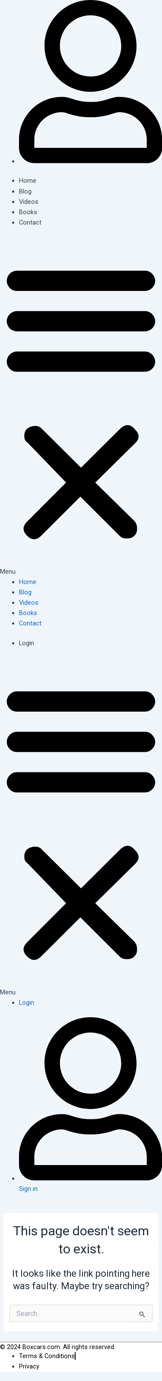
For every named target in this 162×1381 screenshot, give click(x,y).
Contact (30, 222)
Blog (25, 191)
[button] (81, 407)
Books (28, 212)
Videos (28, 202)
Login (26, 643)
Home (27, 180)
